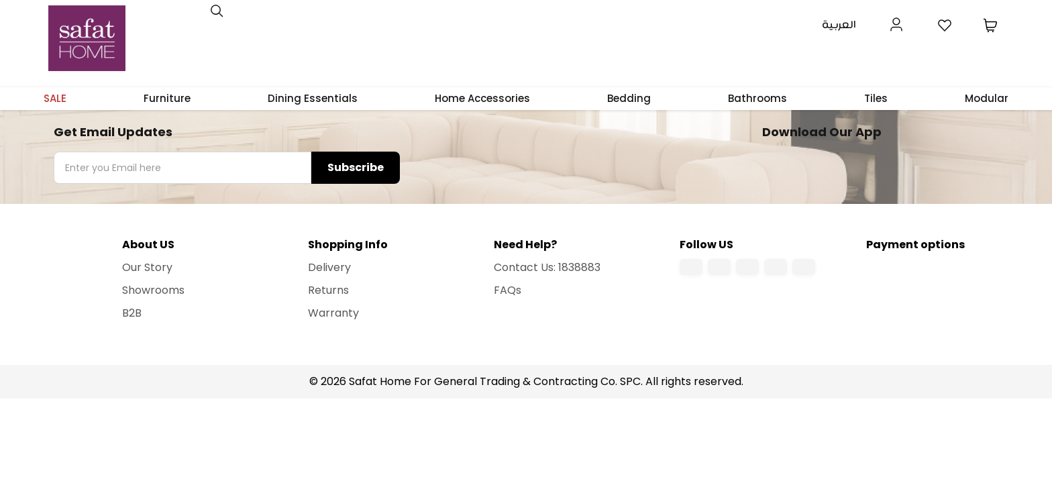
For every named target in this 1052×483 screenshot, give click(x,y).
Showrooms (153, 290)
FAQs (507, 290)
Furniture (167, 98)
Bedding (629, 98)
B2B (132, 313)
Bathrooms (757, 98)
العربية (839, 25)
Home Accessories (482, 98)
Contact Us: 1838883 (547, 267)
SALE (55, 98)
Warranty (333, 313)
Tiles (876, 98)
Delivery (329, 267)
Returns (328, 290)
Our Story (147, 267)
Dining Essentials (313, 98)
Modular (986, 98)
